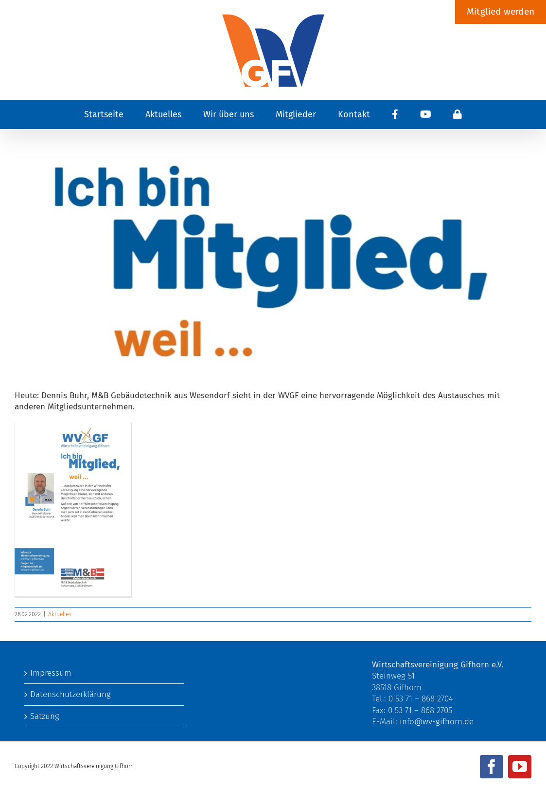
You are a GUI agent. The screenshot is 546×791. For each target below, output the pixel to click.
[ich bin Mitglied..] (273, 255)
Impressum (50, 673)
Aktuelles (59, 614)
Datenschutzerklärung (70, 694)
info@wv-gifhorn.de (437, 722)
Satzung (44, 716)
